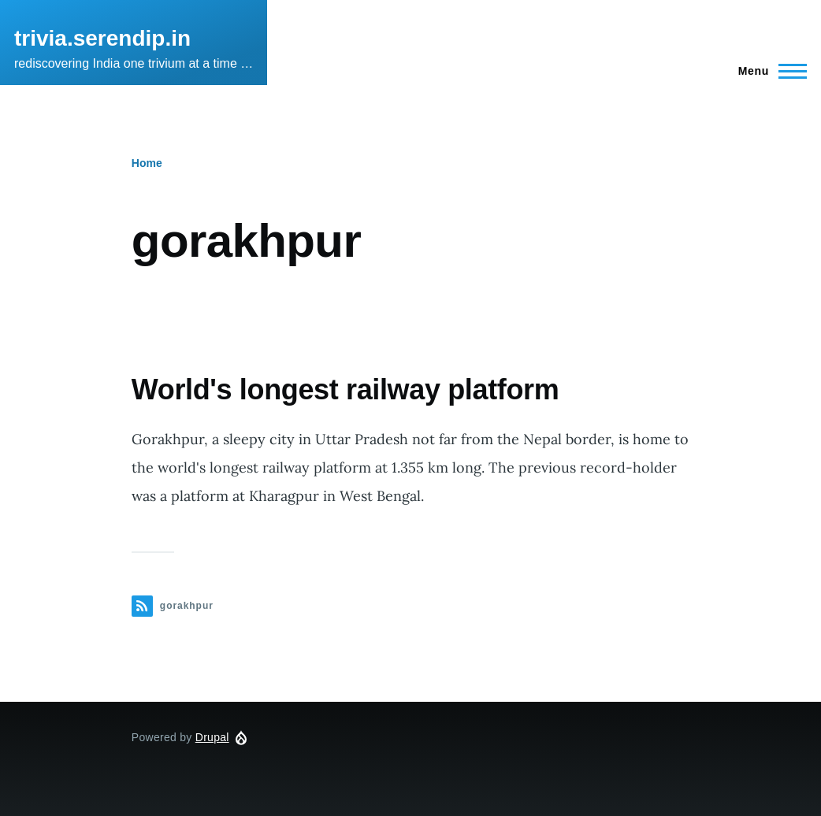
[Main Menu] (768, 71)
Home (147, 163)
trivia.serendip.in (102, 38)
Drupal (212, 737)
